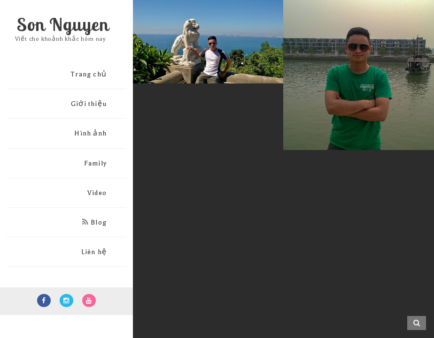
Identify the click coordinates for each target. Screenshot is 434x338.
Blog (94, 222)
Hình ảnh (90, 133)
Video (97, 193)
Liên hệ (94, 252)
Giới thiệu (89, 104)
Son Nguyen (63, 24)
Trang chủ (88, 74)
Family (95, 163)
